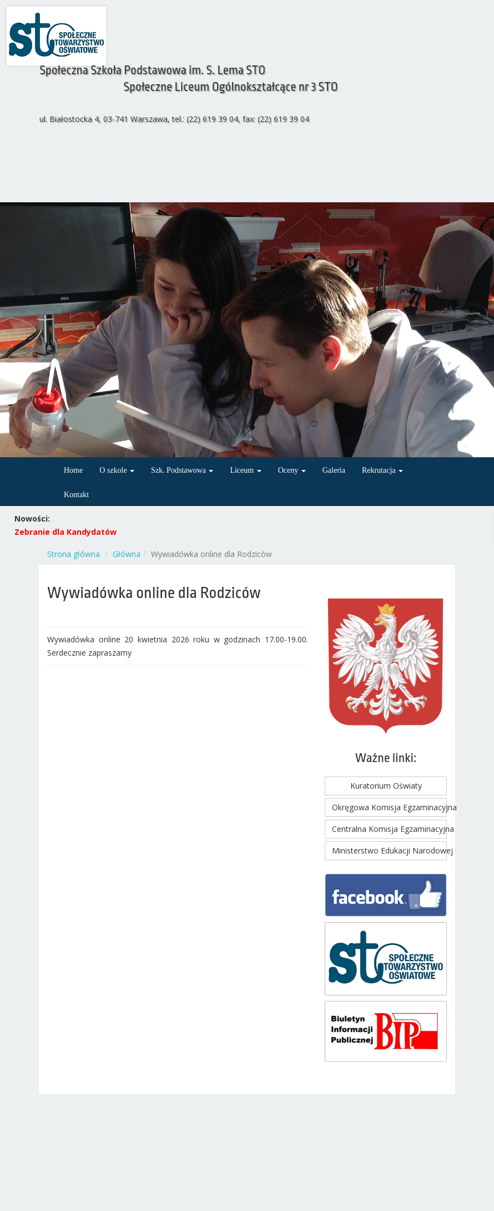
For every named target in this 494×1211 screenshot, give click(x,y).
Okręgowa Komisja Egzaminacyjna (389, 807)
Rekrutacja (382, 470)
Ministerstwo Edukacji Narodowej (389, 850)
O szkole (116, 470)
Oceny (292, 470)
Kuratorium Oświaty (386, 785)
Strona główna (73, 554)
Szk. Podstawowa (182, 470)
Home (73, 470)
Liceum (245, 470)
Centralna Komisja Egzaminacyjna (389, 829)
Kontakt (76, 494)
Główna (126, 554)
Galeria (333, 470)
